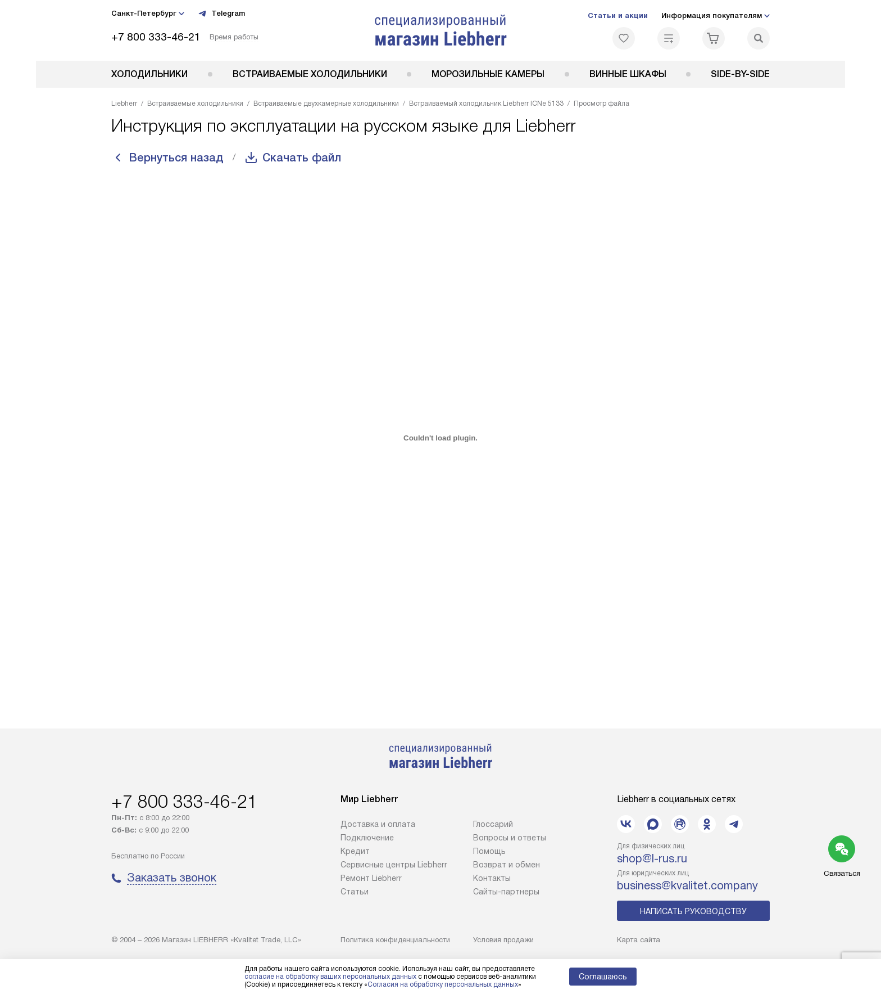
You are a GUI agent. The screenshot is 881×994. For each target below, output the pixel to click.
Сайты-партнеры (506, 891)
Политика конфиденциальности (395, 939)
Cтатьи (354, 891)
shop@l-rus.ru (652, 858)
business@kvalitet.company (687, 885)
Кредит (355, 851)
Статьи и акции (618, 15)
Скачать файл (301, 157)
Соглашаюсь (603, 976)
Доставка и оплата (377, 824)
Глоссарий (493, 824)
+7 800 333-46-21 (156, 37)
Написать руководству (693, 911)
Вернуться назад (176, 157)
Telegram (221, 13)
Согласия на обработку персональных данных (442, 984)
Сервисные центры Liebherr (393, 864)
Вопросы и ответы (509, 837)
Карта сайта (638, 939)
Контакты (492, 878)
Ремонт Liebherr (371, 878)
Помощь (489, 851)
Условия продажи (503, 939)
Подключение (367, 837)
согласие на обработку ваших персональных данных (330, 976)
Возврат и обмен (506, 864)
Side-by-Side (740, 74)
